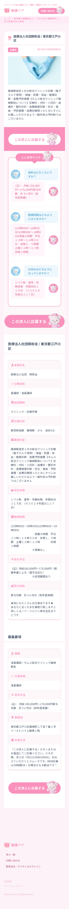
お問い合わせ (13, 860)
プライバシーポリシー (14, 886)
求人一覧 (10, 854)
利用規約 (8, 881)
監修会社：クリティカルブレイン (23, 866)
